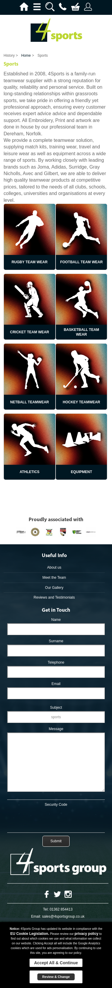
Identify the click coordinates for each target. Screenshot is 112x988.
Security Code (56, 805)
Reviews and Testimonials (54, 597)
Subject (56, 707)
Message (56, 729)
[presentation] (56, 818)
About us (54, 567)
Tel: (46, 909)
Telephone (56, 662)
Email (55, 684)
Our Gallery (54, 588)
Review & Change (56, 977)
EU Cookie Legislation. (29, 934)
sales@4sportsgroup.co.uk (63, 916)
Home (26, 55)
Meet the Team (54, 577)
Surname (56, 641)
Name (56, 620)
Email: (36, 916)
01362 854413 (61, 909)
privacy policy (86, 934)
